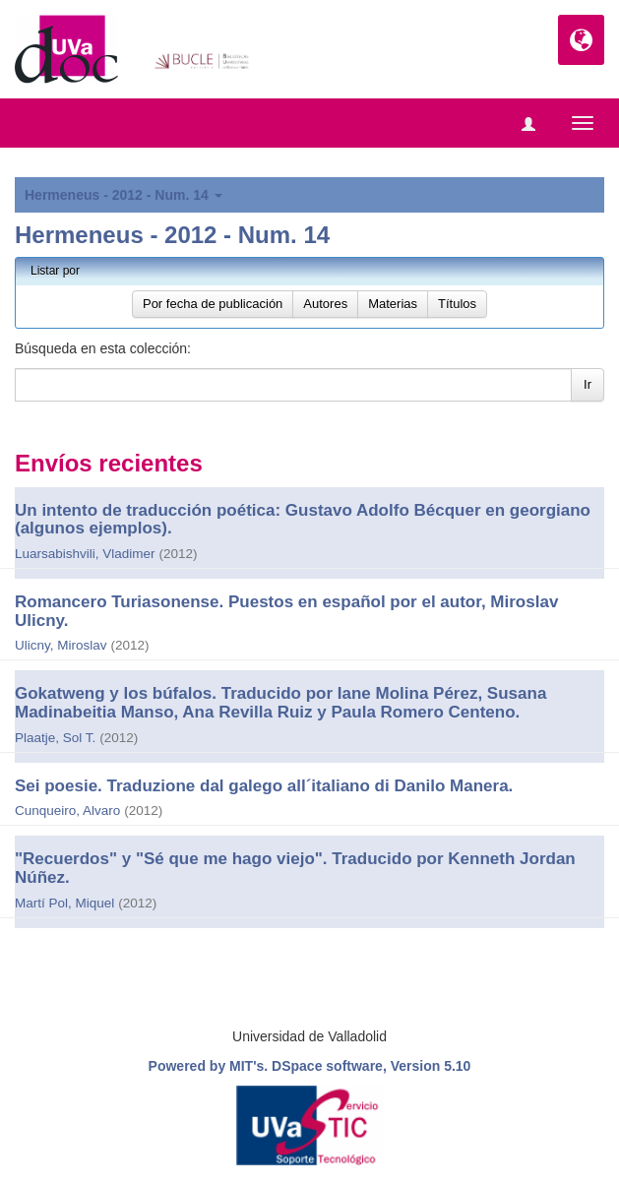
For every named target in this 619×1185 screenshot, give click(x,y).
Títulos (457, 303)
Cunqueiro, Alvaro (67, 810)
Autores (325, 303)
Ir (587, 384)
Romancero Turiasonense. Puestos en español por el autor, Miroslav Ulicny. (286, 611)
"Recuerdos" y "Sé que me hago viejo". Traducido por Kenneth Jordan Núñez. (295, 868)
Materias (392, 303)
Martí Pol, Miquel (64, 903)
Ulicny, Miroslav (61, 645)
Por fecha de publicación (212, 303)
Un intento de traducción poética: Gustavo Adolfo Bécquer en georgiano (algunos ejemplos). (302, 519)
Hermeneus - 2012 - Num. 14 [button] (123, 195)
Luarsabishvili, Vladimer (85, 553)
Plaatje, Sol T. (55, 737)
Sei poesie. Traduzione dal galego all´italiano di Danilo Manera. (264, 786)
